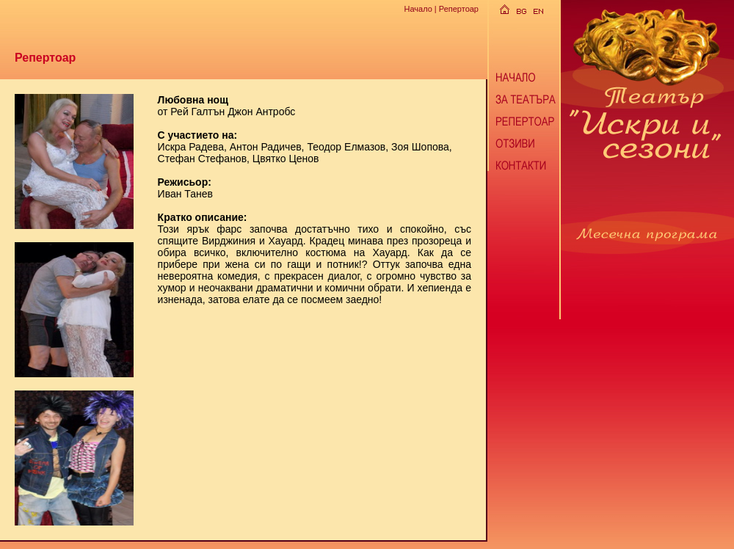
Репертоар (459, 8)
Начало (418, 8)
